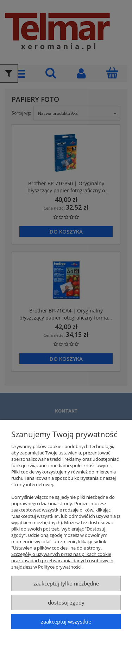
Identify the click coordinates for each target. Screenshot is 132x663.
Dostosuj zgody (66, 602)
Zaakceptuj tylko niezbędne (66, 583)
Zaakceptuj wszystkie (66, 621)
